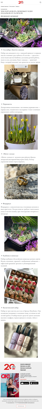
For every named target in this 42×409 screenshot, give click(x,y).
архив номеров (23, 379)
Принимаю (21, 406)
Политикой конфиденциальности (26, 402)
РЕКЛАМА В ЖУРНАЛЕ (25, 368)
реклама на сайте (25, 366)
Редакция (23, 370)
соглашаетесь (11, 402)
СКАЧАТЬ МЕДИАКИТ (25, 364)
